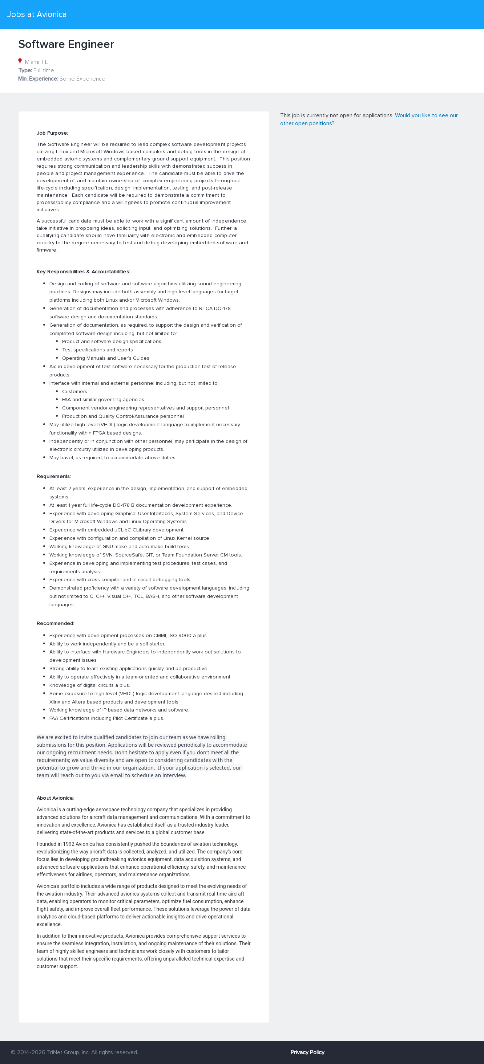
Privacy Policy (307, 1052)
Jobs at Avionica (37, 14)
